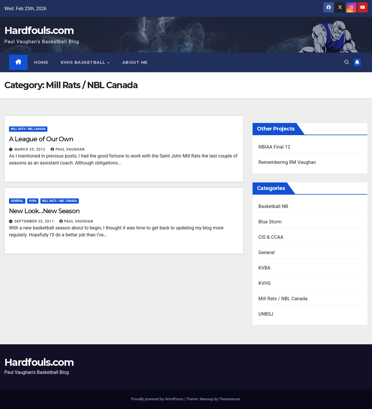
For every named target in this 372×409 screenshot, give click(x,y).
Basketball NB (273, 206)
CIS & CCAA (270, 237)
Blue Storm (270, 222)
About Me (135, 62)
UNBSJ (265, 314)
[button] (346, 62)
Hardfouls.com (39, 30)
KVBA (33, 200)
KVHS (264, 283)
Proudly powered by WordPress (157, 399)
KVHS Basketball (84, 62)
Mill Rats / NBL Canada (28, 129)
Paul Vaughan (68, 149)
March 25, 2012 (30, 149)
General (17, 200)
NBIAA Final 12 (274, 147)
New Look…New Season (44, 211)
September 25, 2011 (35, 221)
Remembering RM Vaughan (287, 162)
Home (41, 62)
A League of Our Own (41, 139)
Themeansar (229, 399)
